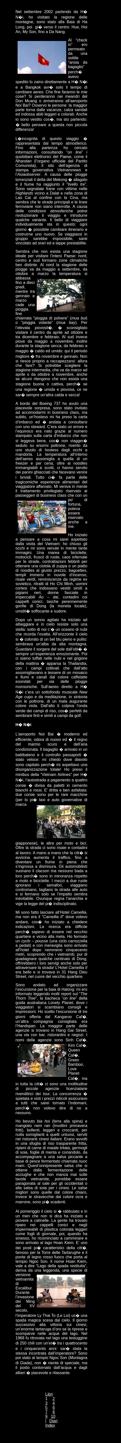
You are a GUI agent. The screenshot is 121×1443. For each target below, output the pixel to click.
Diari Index (51, 1423)
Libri (49, 1394)
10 (53, 1416)
